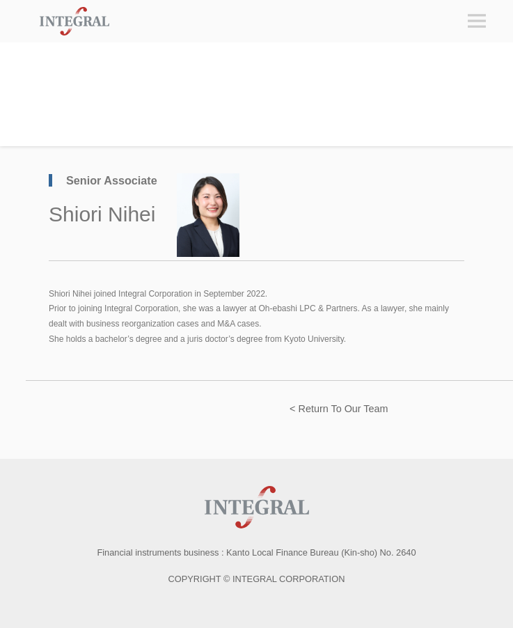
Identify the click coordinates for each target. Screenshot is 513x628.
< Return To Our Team (339, 408)
